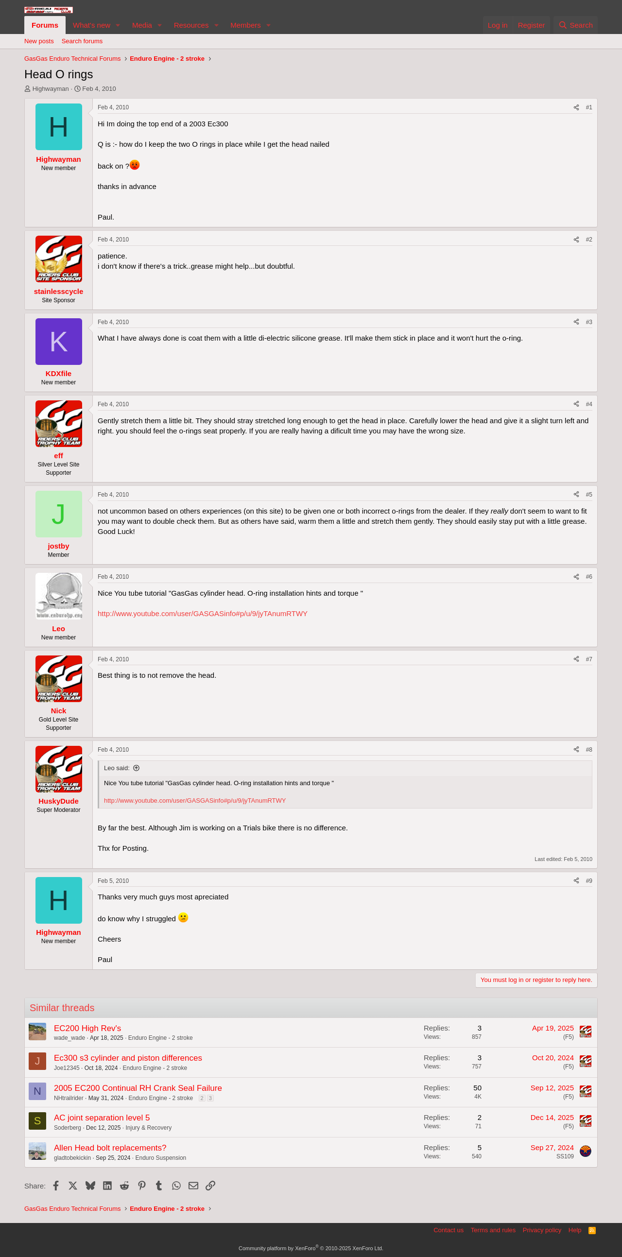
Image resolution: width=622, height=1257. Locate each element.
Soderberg (67, 1127)
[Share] (576, 107)
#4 (589, 404)
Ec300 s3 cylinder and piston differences (128, 1058)
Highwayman (51, 88)
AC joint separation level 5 (102, 1117)
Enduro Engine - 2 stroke (160, 1037)
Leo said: (117, 768)
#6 (589, 576)
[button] (118, 25)
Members (245, 25)
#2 (589, 239)
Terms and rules (493, 1230)
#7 (589, 659)
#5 (589, 494)
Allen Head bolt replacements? (110, 1148)
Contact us (448, 1230)
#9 (589, 881)
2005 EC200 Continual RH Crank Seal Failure (138, 1088)
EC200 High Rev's (87, 1028)
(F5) (568, 1036)
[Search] (575, 25)
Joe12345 (67, 1068)
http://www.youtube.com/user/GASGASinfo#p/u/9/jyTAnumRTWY (203, 613)
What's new (91, 25)
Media (142, 25)
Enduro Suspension (161, 1157)
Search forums (82, 41)
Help (575, 1230)
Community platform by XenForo (311, 1248)
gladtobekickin (72, 1157)
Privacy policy (542, 1230)
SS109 (565, 1156)
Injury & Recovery (148, 1127)
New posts (39, 41)
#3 (589, 322)
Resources (191, 25)
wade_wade (69, 1037)
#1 (589, 107)
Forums (45, 25)
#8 (589, 749)
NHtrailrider (69, 1098)
